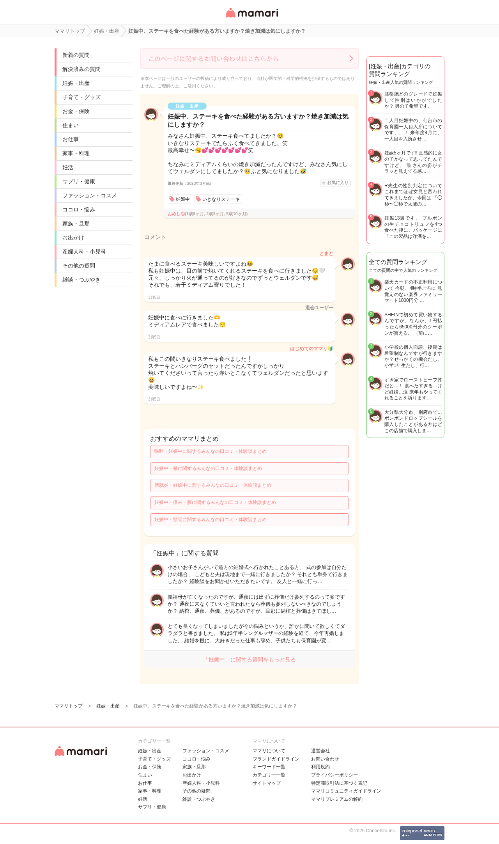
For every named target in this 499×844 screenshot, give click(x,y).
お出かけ (73, 237)
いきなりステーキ (221, 199)
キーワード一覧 (269, 767)
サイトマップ (267, 783)
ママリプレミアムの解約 (337, 799)
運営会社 (320, 751)
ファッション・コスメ (89, 195)
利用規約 (320, 767)
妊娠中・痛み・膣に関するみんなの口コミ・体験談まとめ (215, 502)
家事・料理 (76, 153)
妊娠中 (183, 199)
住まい (70, 125)
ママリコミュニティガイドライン (346, 791)
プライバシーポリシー (334, 775)
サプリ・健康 (78, 181)
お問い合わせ (325, 759)
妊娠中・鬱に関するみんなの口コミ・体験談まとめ (208, 468)
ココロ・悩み (78, 209)
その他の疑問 (78, 265)
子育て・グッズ (81, 97)
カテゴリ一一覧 (269, 775)
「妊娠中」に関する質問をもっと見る (249, 659)
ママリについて (269, 751)
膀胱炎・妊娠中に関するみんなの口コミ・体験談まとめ (212, 485)
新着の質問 (76, 55)
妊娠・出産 (76, 83)
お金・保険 (76, 111)
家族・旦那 (76, 223)
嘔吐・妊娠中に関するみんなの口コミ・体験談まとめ (210, 451)
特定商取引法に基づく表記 (339, 783)
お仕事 (70, 139)
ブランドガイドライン (276, 759)
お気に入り (338, 182)
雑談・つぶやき (81, 280)
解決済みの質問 (81, 69)
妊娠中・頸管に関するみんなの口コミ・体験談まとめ (210, 519)
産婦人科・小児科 (84, 251)
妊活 (67, 167)
